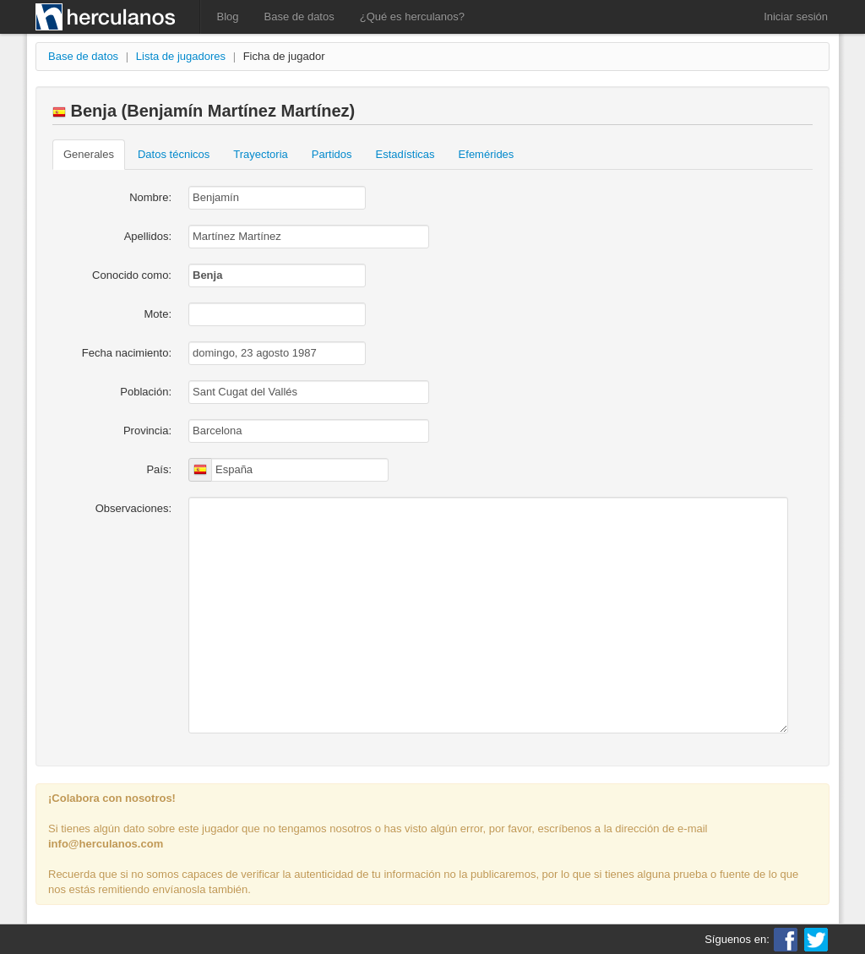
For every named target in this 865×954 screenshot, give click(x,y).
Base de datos (299, 16)
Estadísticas (405, 154)
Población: (145, 391)
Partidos (332, 154)
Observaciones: (133, 508)
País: (158, 469)
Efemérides (486, 154)
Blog (228, 16)
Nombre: (150, 197)
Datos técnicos (173, 154)
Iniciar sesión (796, 16)
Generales (88, 154)
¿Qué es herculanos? (412, 16)
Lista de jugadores (181, 56)
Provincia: (147, 430)
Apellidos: (147, 236)
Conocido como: (131, 275)
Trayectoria (260, 154)
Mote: (157, 314)
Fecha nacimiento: (126, 352)
